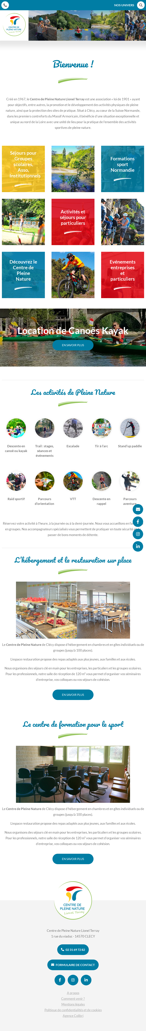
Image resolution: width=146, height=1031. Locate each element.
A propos (73, 993)
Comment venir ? (73, 999)
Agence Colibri (73, 1016)
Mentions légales (73, 1004)
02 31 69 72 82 (73, 949)
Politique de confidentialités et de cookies (73, 1010)
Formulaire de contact (73, 965)
